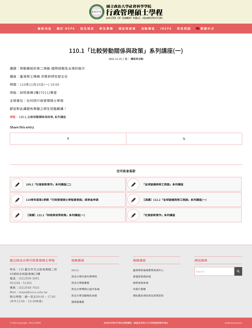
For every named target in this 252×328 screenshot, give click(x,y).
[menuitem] (44, 28)
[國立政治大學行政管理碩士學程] (125, 12)
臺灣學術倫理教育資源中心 (148, 270)
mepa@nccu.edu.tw (33, 292)
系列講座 (60, 117)
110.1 (22, 117)
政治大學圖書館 (80, 283)
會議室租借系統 (142, 276)
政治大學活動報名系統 (84, 295)
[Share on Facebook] (68, 138)
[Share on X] (184, 138)
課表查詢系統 (140, 283)
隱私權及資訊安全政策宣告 (148, 295)
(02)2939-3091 (29, 278)
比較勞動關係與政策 (40, 117)
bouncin (238, 322)
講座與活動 (137, 59)
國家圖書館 (77, 302)
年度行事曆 (139, 289)
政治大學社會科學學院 (84, 276)
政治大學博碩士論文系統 (85, 289)
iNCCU (75, 270)
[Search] (218, 271)
